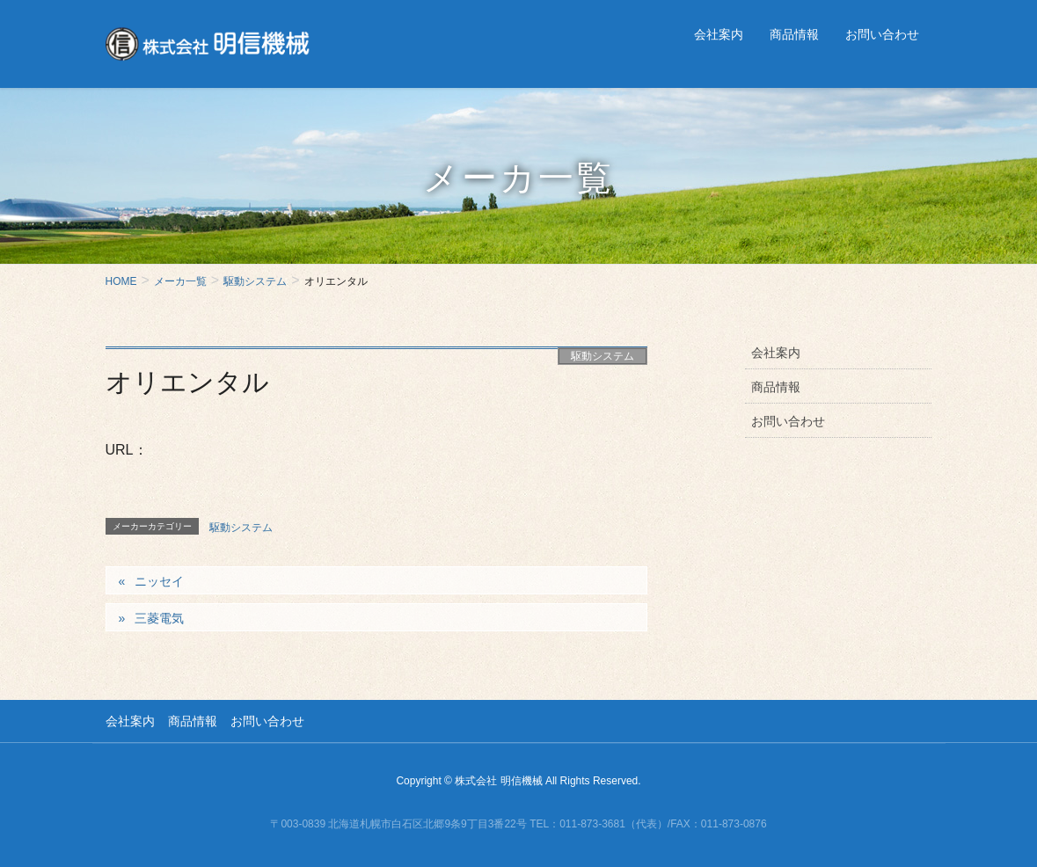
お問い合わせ (788, 421)
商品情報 (775, 387)
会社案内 (775, 353)
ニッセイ (159, 581)
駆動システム (602, 356)
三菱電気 (159, 618)
